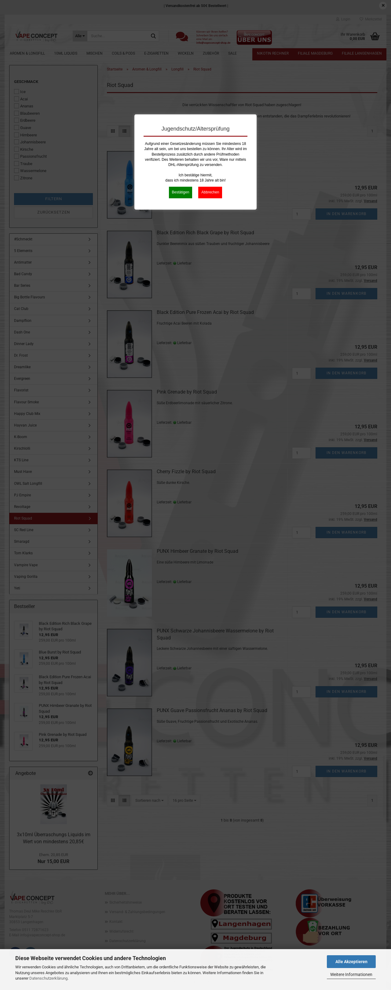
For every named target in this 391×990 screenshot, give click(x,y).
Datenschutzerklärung (48, 978)
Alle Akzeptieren (351, 961)
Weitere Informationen (351, 974)
